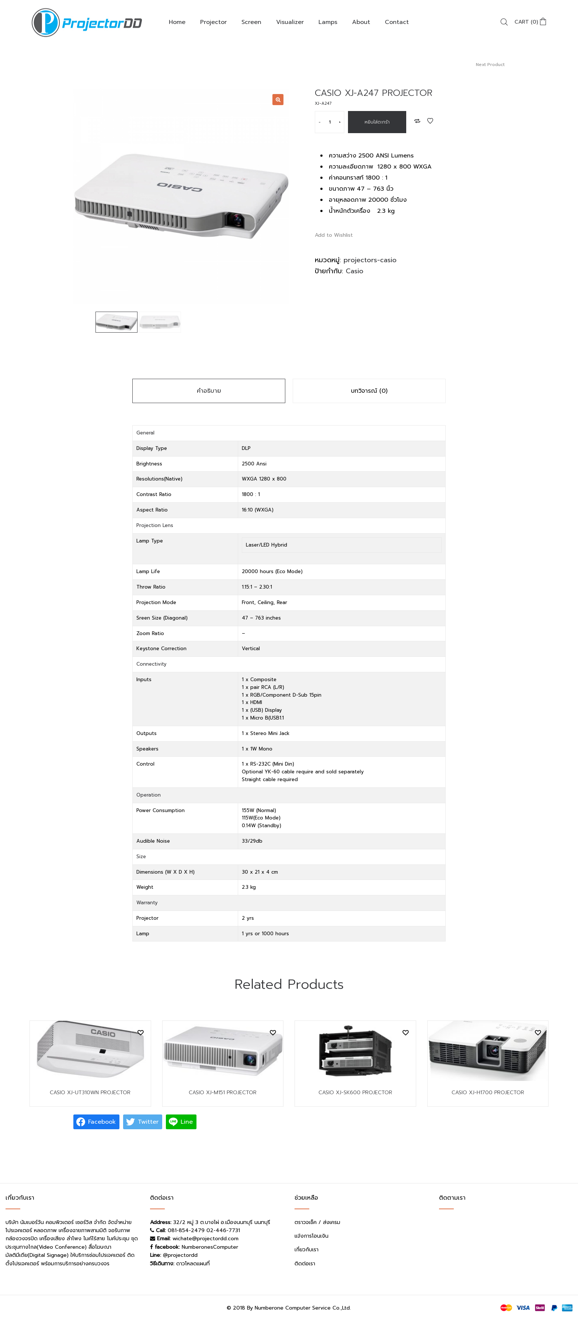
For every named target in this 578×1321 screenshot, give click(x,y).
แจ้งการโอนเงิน (311, 1236)
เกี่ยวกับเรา (306, 1250)
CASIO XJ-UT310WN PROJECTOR (90, 1092)
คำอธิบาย (209, 390)
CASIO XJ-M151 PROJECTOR (223, 1092)
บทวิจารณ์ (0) (369, 390)
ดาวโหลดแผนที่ (193, 1264)
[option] (181, 196)
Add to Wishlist (430, 121)
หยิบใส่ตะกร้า (377, 122)
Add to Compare (417, 121)
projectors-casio (370, 260)
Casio (354, 271)
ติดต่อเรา (305, 1264)
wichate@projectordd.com (205, 1238)
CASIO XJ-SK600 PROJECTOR (355, 1092)
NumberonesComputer (210, 1247)
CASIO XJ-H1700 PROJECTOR (488, 1092)
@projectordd (180, 1255)
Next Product (490, 64)
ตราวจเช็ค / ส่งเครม (317, 1222)
